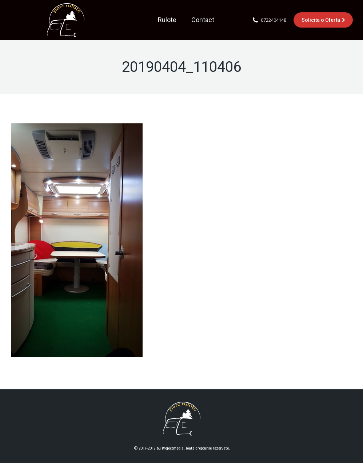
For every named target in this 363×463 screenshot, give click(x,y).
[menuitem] (167, 20)
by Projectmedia (170, 448)
